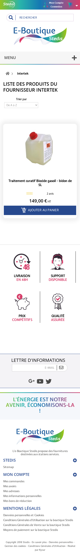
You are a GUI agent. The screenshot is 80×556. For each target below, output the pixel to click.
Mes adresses (11, 491)
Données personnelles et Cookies (23, 515)
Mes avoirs (9, 486)
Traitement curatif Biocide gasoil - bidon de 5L (40, 183)
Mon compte (16, 474)
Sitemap (8, 467)
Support (58, 267)
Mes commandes (13, 481)
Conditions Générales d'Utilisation (46, 545)
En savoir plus (39, 542)
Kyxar (42, 549)
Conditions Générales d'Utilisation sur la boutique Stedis (38, 520)
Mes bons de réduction (17, 501)
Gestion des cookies (15, 545)
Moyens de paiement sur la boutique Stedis (30, 530)
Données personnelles (61, 542)
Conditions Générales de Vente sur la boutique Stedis (36, 525)
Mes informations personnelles (22, 496)
